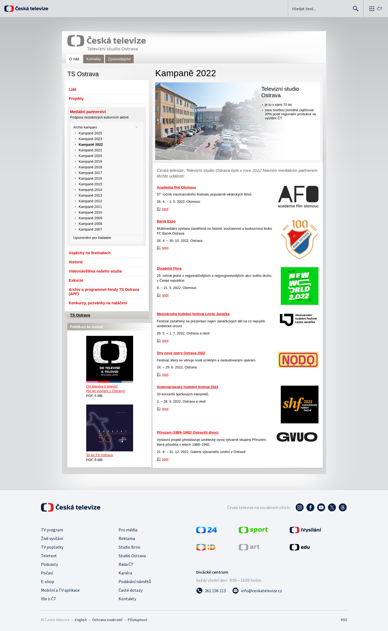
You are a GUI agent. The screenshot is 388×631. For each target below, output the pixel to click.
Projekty (76, 98)
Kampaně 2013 (90, 195)
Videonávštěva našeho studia (95, 271)
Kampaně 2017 (90, 173)
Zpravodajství (119, 59)
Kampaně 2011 (90, 207)
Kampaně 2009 (90, 218)
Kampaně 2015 (90, 184)
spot (165, 209)
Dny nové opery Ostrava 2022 (181, 353)
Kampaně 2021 (90, 150)
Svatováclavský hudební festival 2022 (187, 387)
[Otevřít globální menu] (375, 8)
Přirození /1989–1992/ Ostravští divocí (188, 432)
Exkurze (76, 280)
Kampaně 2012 (90, 201)
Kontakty (93, 59)
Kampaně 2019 (90, 161)
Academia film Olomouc (176, 187)
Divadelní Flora (169, 268)
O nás (74, 59)
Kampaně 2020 (90, 156)
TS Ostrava (80, 315)
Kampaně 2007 (90, 229)
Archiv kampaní (85, 127)
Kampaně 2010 (90, 212)
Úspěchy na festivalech (90, 253)
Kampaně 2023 (90, 139)
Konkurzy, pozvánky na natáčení (98, 303)
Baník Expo (166, 221)
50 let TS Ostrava (99, 455)
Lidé (73, 89)
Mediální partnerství (88, 112)
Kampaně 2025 (90, 133)
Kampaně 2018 (90, 167)
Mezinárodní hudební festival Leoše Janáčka (193, 314)
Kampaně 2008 (90, 224)
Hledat (354, 10)
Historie (76, 262)
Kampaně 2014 (90, 190)
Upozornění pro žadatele (92, 238)
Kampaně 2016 (90, 178)
